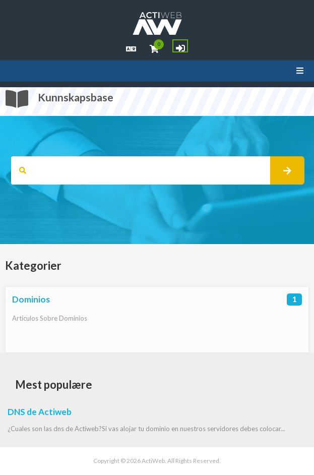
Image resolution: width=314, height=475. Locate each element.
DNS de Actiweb (40, 411)
